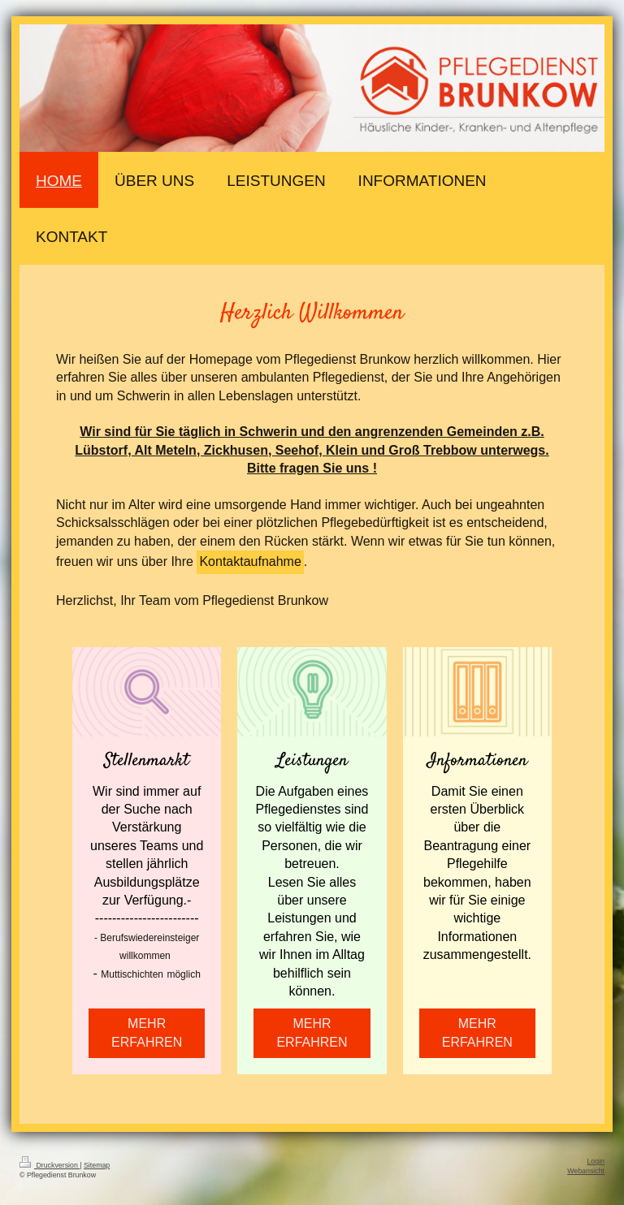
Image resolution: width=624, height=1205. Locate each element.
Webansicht (585, 1171)
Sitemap (97, 1165)
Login (595, 1161)
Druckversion (50, 1165)
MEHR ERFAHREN (146, 1032)
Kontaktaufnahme (250, 561)
